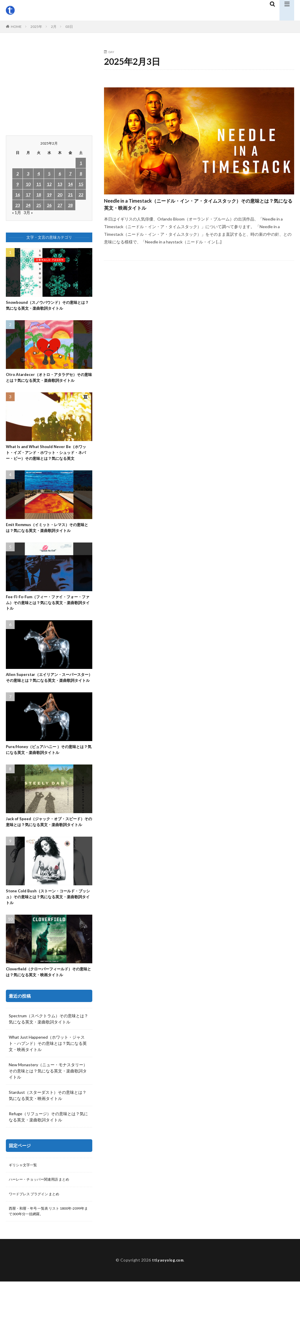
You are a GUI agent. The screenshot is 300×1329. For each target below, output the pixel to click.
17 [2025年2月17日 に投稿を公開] (28, 194)
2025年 (36, 26)
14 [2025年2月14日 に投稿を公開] (70, 184)
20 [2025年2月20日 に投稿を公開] (59, 194)
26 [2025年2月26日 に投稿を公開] (49, 205)
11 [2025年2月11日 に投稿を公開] (38, 184)
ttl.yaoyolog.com (167, 1307)
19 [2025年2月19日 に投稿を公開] (49, 194)
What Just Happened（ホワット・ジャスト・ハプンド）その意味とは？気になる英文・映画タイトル (48, 1087)
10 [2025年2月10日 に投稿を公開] (28, 184)
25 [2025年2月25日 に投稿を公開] (38, 205)
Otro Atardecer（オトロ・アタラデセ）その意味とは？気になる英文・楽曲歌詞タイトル (48, 383)
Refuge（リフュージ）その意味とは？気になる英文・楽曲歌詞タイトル (48, 1160)
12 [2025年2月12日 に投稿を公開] (49, 184)
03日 (69, 26)
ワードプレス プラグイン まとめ (38, 1239)
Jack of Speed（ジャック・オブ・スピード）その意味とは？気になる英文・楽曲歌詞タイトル (47, 858)
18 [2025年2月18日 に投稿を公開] (38, 194)
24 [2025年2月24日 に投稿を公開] (28, 205)
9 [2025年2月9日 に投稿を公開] (17, 184)
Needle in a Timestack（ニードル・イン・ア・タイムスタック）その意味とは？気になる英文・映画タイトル (197, 207)
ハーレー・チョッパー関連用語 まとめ (44, 1224)
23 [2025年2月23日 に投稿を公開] (17, 205)
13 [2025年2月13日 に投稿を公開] (59, 184)
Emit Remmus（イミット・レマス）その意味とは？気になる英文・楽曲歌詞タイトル (48, 547)
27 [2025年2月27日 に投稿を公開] (59, 205)
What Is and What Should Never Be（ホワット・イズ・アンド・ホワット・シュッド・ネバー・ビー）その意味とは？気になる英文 (48, 466)
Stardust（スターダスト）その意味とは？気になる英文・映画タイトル (47, 1139)
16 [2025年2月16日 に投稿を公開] (17, 194)
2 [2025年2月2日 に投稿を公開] (17, 173)
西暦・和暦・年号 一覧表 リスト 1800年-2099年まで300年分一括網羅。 (43, 1258)
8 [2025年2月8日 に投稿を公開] (81, 173)
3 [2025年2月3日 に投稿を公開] (28, 173)
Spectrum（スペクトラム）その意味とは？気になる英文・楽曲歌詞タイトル (48, 1062)
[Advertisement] (49, 87)
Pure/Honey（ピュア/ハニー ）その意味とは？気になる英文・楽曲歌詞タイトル (48, 781)
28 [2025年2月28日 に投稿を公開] (70, 205)
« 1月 (16, 212)
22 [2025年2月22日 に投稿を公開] (81, 194)
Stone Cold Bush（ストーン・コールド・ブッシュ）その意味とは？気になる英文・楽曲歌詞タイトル (49, 938)
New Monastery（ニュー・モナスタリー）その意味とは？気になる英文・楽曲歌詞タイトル (48, 1114)
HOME (16, 26)
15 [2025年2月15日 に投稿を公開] (81, 184)
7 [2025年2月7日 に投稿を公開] (70, 173)
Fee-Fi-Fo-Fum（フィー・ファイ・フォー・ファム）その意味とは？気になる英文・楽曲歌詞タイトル (45, 624)
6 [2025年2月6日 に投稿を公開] (60, 173)
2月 (54, 26)
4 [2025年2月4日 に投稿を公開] (39, 173)
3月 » (28, 212)
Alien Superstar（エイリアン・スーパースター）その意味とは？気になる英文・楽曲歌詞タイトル (48, 704)
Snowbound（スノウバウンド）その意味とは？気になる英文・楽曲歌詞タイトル (49, 306)
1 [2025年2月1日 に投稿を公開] (81, 162)
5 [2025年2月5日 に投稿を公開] (49, 173)
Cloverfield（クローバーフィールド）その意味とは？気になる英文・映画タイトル (48, 1015)
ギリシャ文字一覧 (25, 1209)
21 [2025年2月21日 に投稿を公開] (70, 194)
